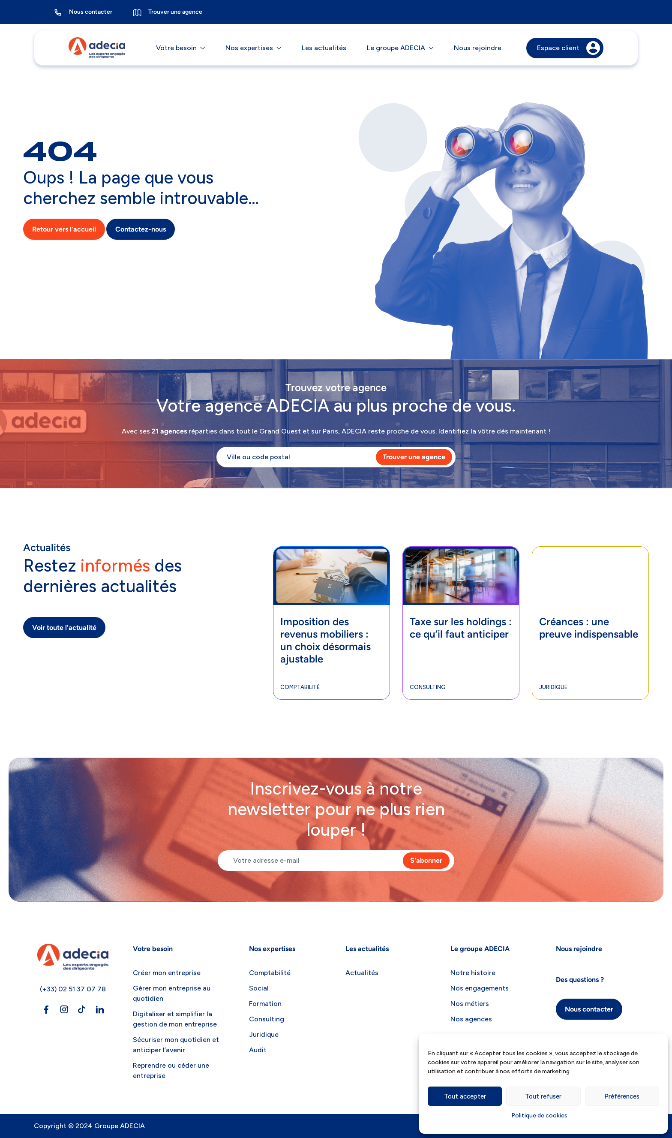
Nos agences (471, 1019)
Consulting (428, 687)
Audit (258, 1050)
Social (259, 988)
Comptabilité (300, 687)
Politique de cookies (539, 1115)
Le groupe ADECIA (396, 48)
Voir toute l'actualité (64, 627)
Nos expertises (249, 48)
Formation (265, 1004)
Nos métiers (469, 1004)
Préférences (621, 1096)
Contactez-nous (140, 230)
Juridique (553, 687)
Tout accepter (465, 1096)
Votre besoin (176, 48)
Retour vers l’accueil (64, 230)
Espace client (568, 48)
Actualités (361, 973)
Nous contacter (83, 12)
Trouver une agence (167, 12)
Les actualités (324, 48)
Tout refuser (543, 1096)
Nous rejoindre (477, 48)
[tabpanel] (331, 623)
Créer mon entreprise (167, 973)
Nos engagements (479, 988)
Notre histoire (472, 973)
